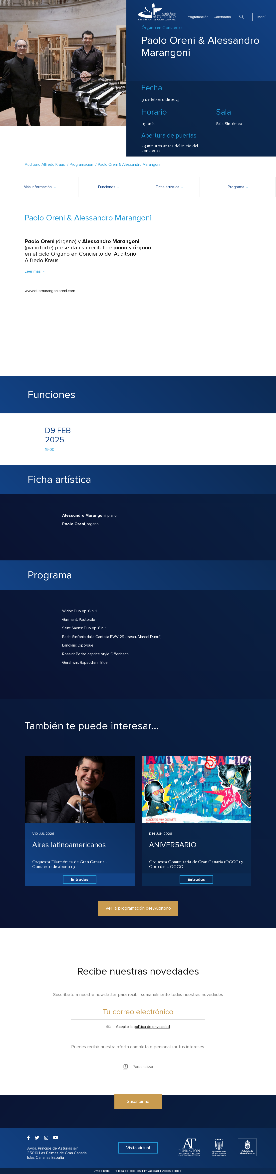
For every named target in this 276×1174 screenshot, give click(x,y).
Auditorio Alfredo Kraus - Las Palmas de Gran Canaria (157, 12)
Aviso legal (102, 1171)
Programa (238, 187)
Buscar (242, 17)
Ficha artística (169, 187)
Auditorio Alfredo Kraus (45, 164)
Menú (262, 17)
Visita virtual (138, 1148)
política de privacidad (152, 1026)
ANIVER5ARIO (173, 844)
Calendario (222, 17)
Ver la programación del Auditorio (138, 908)
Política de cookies (127, 1171)
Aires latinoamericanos (69, 844)
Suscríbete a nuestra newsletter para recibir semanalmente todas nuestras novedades (138, 994)
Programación (198, 17)
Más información (39, 187)
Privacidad (151, 1171)
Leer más (35, 271)
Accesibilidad (172, 1171)
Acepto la (138, 1026)
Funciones (108, 187)
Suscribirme (138, 1101)
